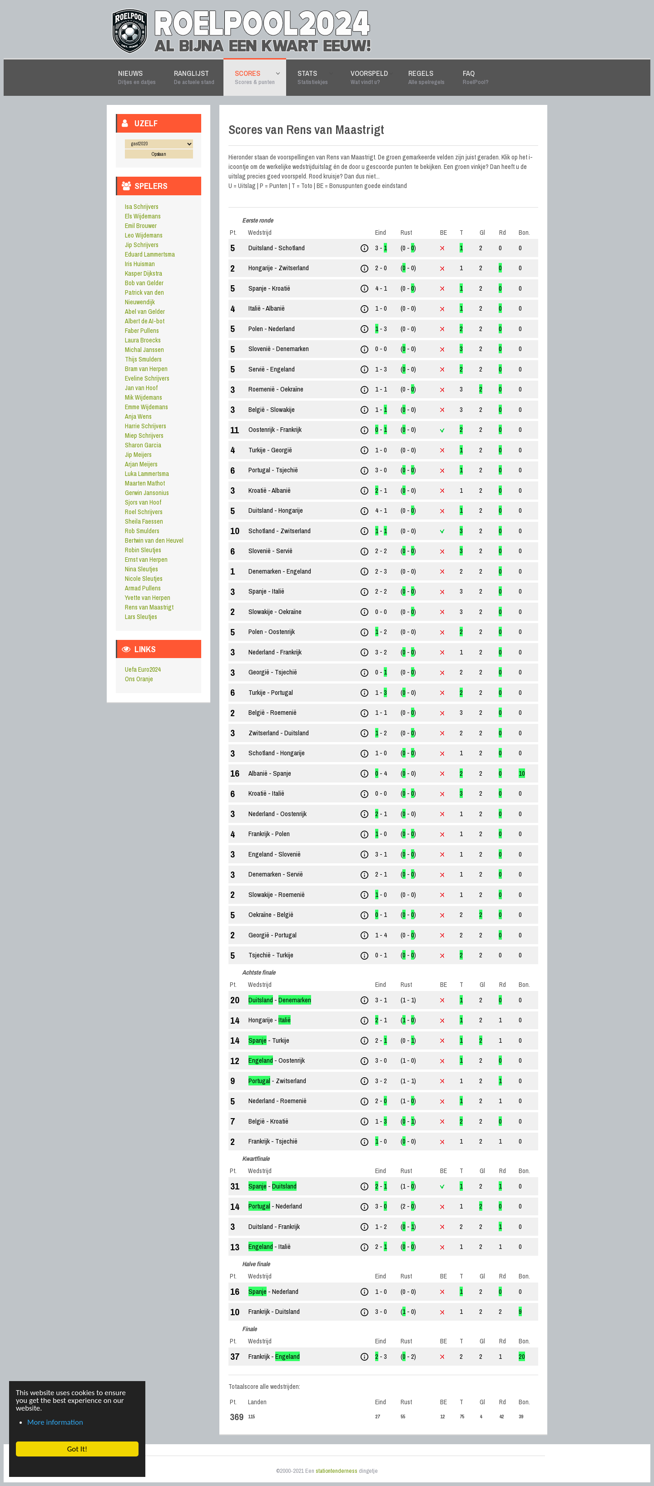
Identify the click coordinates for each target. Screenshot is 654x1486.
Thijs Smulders (143, 359)
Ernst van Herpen (146, 559)
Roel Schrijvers (144, 512)
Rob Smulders (142, 531)
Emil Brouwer (141, 226)
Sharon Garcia (143, 445)
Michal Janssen (144, 350)
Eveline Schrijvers (147, 378)
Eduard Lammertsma (150, 254)
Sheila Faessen (144, 521)
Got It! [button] (77, 1449)
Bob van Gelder (144, 283)
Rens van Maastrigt (149, 607)
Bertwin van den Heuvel (154, 540)
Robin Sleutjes (143, 550)
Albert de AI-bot (144, 321)
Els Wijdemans (143, 216)
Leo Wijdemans (144, 235)
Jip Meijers (138, 455)
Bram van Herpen (146, 369)
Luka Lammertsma (147, 474)
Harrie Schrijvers (145, 426)
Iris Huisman (140, 264)
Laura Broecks (143, 340)
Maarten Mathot (145, 483)
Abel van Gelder (145, 311)
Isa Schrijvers (142, 207)
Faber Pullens (142, 331)
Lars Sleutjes (141, 617)
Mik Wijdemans (143, 397)
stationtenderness (336, 1471)
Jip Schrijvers (142, 245)
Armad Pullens (143, 588)
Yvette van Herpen (147, 598)
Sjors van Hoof (143, 502)
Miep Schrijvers (144, 435)
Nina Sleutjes (141, 569)
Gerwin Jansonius (147, 493)
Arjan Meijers (141, 464)
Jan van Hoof (141, 388)
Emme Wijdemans (146, 407)
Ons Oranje (139, 679)
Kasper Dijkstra (143, 273)
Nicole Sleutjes (144, 579)
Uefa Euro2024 (142, 669)
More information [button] (55, 1422)
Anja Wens (138, 416)
